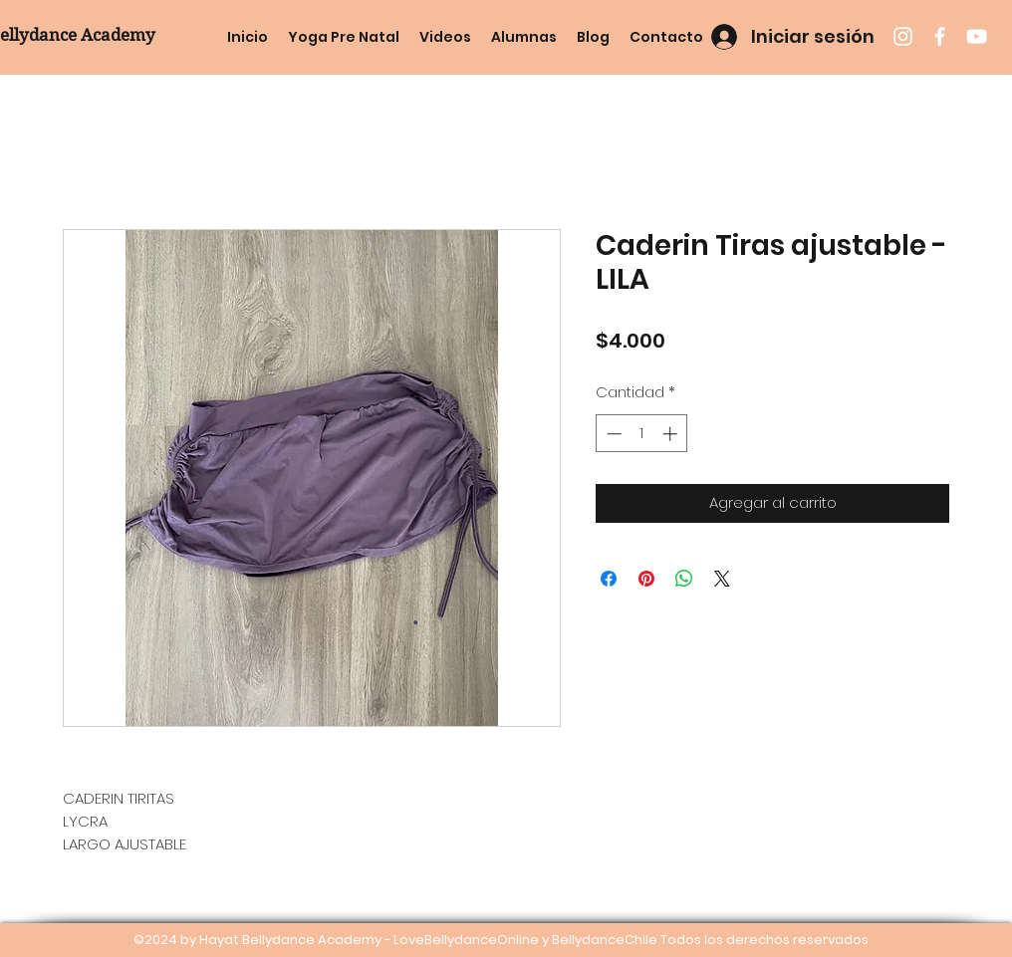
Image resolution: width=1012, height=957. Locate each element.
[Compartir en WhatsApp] (684, 579)
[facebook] (939, 36)
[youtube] (976, 36)
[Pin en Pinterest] (646, 579)
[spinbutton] (642, 433)
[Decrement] (612, 433)
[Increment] (671, 433)
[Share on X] (722, 579)
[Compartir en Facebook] (609, 579)
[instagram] (902, 36)
